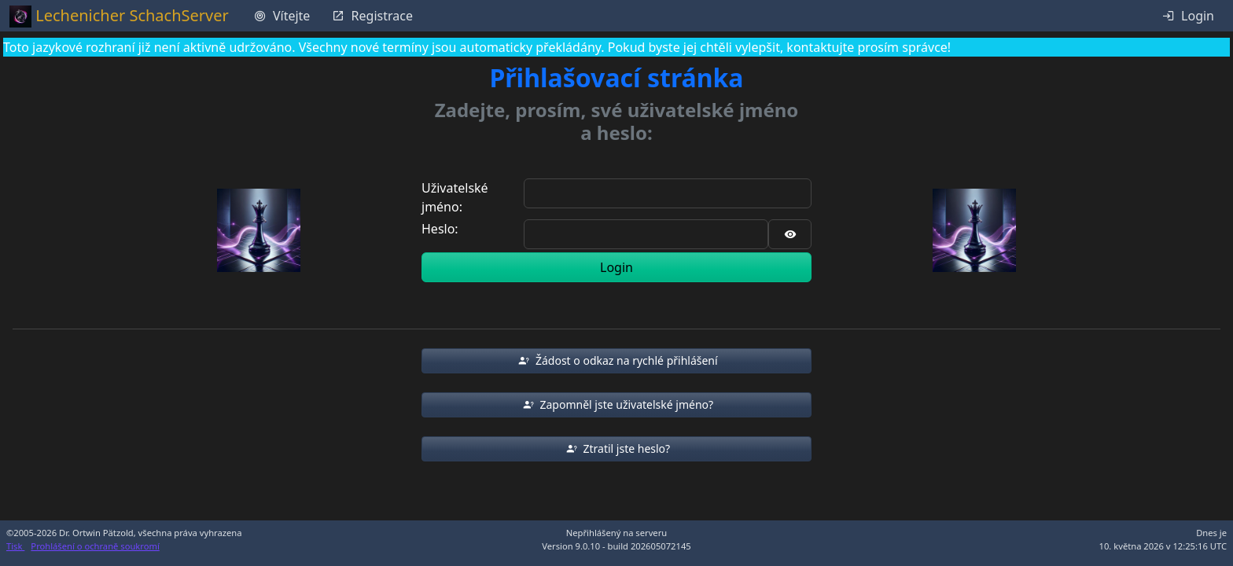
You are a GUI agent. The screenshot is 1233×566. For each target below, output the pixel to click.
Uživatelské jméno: (454, 197)
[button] (616, 360)
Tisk (15, 546)
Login (616, 267)
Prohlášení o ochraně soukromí (95, 546)
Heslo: (439, 228)
